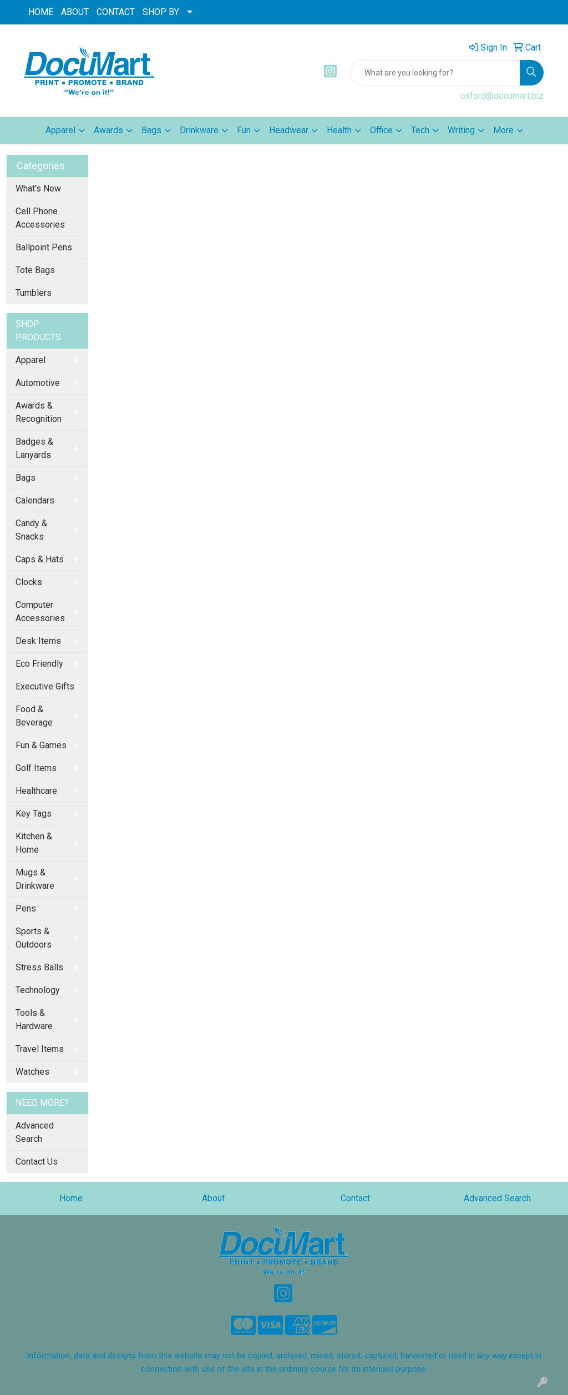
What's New (38, 188)
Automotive (38, 382)
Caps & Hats (40, 559)
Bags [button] (151, 130)
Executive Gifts (45, 686)
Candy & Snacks (31, 530)
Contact (355, 1198)
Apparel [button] (60, 130)
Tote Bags (35, 270)
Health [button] (339, 130)
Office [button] (381, 130)
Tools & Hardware (34, 1019)
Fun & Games (41, 745)
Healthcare (36, 790)
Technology (38, 990)
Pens (26, 908)
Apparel (30, 360)
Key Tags (34, 813)
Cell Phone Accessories (40, 218)
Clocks (29, 582)
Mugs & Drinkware (35, 879)
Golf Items (36, 768)
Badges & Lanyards (34, 448)
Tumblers (34, 293)
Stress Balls (39, 967)
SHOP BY (161, 12)
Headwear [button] (288, 130)
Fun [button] (244, 130)
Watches (32, 1071)
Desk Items (38, 641)
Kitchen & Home (34, 843)
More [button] (503, 130)
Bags (26, 477)
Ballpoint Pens (44, 247)
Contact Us (37, 1161)
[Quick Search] (435, 72)
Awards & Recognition (39, 412)
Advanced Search (35, 1132)
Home (71, 1198)
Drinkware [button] (199, 130)
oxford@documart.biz (502, 95)
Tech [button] (420, 130)
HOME (40, 12)
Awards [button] (108, 130)
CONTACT (116, 12)
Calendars (35, 500)
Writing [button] (461, 130)
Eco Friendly (39, 663)
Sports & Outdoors (34, 938)
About (213, 1198)
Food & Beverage (34, 716)
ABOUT (75, 12)
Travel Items (40, 1049)
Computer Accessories (40, 611)
